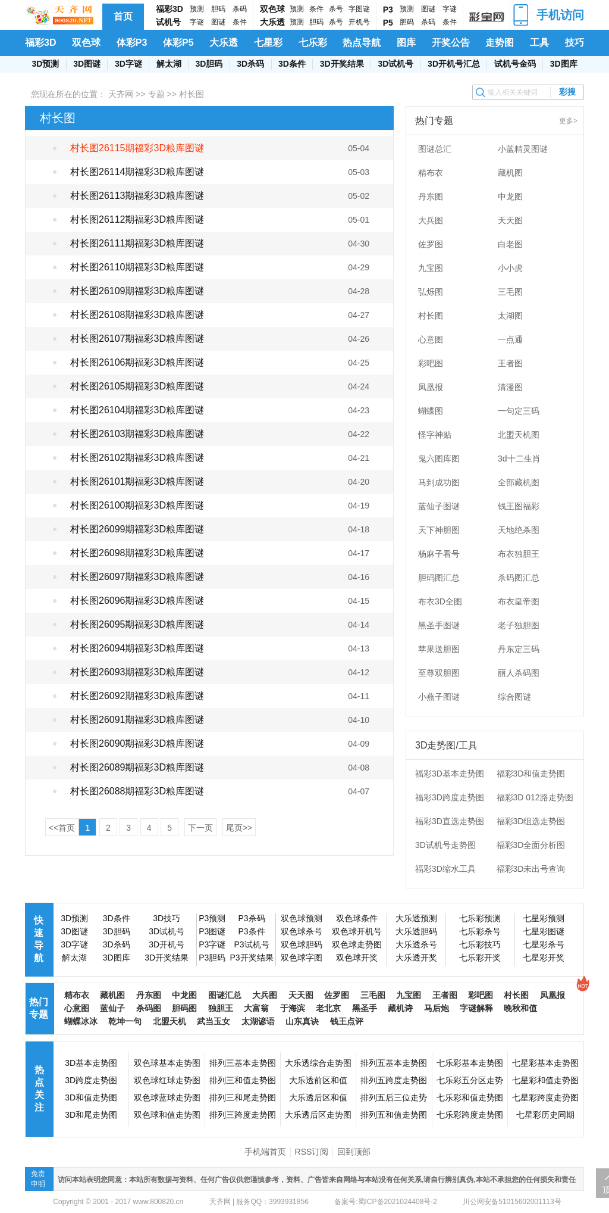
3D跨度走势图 (91, 1080)
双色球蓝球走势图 (167, 1097)
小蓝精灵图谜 (523, 149)
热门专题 (38, 1008)
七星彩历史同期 (545, 1115)
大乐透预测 (416, 918)
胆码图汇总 (439, 577)
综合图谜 (514, 696)
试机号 (168, 22)
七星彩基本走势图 (545, 1063)
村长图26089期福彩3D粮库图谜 (137, 767)
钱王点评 (346, 1021)
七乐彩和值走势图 (470, 1097)
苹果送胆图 (439, 649)
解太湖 (168, 63)
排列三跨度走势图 (242, 1115)
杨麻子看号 (439, 554)
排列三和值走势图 (242, 1080)
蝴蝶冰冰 (81, 1021)
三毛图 (510, 292)
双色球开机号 (357, 931)
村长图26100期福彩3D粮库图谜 (137, 505)
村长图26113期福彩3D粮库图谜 (137, 196)
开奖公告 (451, 43)
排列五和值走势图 (393, 1115)
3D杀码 (250, 63)
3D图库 (563, 63)
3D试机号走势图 (445, 845)
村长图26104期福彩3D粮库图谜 (137, 410)
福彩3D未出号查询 (531, 869)
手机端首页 (265, 1151)
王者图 (510, 363)
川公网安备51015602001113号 (511, 1202)
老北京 (328, 1008)
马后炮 (436, 1008)
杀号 (336, 9)
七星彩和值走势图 (545, 1080)
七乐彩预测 (480, 918)
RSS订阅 (312, 1151)
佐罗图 (430, 244)
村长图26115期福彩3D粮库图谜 (137, 148)
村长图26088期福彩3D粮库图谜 (137, 791)
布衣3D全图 (440, 601)
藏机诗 (400, 1008)
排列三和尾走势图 (242, 1097)
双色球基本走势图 (167, 1063)
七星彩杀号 (543, 944)
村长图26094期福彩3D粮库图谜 (137, 648)
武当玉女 (213, 1021)
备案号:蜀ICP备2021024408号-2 (385, 1202)
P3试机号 (251, 944)
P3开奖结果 (251, 957)
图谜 (218, 22)
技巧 (574, 43)
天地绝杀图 (518, 530)
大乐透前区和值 (318, 1080)
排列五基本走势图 (393, 1063)
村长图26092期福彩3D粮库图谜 (137, 696)
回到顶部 (354, 1151)
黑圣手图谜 (439, 625)
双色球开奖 (357, 957)
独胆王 (220, 1008)
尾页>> (239, 827)
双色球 (272, 9)
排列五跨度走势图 (393, 1080)
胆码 (218, 9)
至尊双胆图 (439, 673)
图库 (406, 43)
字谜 (197, 22)
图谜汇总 (224, 995)
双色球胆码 (301, 944)
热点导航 (362, 43)
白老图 (510, 244)
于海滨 (292, 1008)
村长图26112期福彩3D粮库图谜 (137, 219)
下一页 (200, 827)
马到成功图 (439, 482)
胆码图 (184, 1008)
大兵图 (430, 220)
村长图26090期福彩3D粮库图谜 (137, 743)
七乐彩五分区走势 (470, 1080)
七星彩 (268, 43)
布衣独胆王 (518, 554)
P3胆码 (212, 957)
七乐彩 (313, 43)
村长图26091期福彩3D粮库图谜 (137, 720)
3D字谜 (128, 63)
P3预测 (212, 918)
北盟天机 (169, 1021)
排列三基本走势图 (242, 1063)
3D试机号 (395, 63)
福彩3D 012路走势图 (535, 797)
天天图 (510, 220)
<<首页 (62, 827)
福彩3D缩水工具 (445, 869)
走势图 (499, 43)
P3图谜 (212, 931)
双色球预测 (301, 918)
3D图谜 (87, 63)
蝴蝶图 (430, 411)
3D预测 (45, 63)
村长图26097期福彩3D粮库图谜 (137, 577)
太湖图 (510, 315)
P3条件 (251, 931)
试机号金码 (515, 63)
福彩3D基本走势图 (449, 773)
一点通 (510, 339)
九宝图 (430, 268)
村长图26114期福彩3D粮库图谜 (137, 172)
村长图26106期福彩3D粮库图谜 (137, 362)
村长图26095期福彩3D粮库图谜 (137, 624)
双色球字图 (301, 957)
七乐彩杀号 (480, 931)
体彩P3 (132, 43)
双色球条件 (357, 918)
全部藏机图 (518, 482)
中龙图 (510, 196)
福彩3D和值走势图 (531, 773)
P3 (388, 9)
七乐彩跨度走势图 (470, 1115)
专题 (156, 94)
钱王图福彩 (518, 506)
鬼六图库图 (439, 458)
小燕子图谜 (439, 696)
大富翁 (256, 1008)
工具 (539, 43)
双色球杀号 (301, 931)
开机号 (359, 22)
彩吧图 (430, 363)
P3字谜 (212, 944)
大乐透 (272, 22)
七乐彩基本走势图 (470, 1063)
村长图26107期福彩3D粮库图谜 (137, 338)
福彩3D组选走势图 (531, 821)
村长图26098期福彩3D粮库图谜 (137, 553)
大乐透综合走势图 (318, 1063)
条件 (240, 22)
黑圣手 (364, 1008)
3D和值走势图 (91, 1097)
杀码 (240, 9)
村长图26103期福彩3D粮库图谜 (137, 434)
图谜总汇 (434, 149)
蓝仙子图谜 (439, 506)
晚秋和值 (520, 1008)
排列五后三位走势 (393, 1097)
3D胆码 (208, 63)
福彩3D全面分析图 (531, 845)
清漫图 (510, 387)
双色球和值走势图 (167, 1115)
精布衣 (430, 172)
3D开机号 (166, 944)
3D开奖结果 (342, 63)
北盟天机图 (518, 434)
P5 (388, 22)
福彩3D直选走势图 (449, 821)
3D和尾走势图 (91, 1115)
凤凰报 (430, 387)
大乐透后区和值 (318, 1097)
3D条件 (292, 63)
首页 (123, 16)
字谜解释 (476, 1008)
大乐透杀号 (416, 944)
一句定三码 (518, 411)
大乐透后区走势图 (318, 1115)
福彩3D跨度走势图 (449, 797)
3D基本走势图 (91, 1063)
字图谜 (359, 9)
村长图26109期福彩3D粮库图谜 (137, 291)
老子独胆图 (518, 625)
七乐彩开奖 (480, 957)
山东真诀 (302, 1021)
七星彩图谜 (543, 931)
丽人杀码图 (518, 673)
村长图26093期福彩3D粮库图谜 (137, 672)
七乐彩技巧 (480, 944)
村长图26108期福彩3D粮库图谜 (137, 315)
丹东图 (430, 196)
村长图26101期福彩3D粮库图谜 (137, 481)
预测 (197, 9)
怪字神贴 (434, 434)
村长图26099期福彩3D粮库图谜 (137, 529)
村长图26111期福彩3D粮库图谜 (137, 243)
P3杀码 (251, 918)
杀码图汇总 (518, 577)
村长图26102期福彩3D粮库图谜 (137, 458)
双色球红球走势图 (167, 1080)
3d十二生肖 (519, 458)
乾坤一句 (125, 1021)
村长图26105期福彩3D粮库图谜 (137, 386)
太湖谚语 (258, 1021)
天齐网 (120, 94)
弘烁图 (430, 292)
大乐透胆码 (416, 931)
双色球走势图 (357, 944)
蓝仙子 (112, 1008)
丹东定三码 (518, 649)
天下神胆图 (439, 530)
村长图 (430, 315)
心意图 (430, 339)
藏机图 (510, 172)
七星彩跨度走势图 (545, 1097)
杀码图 (148, 1008)
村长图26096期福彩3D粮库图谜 (137, 600)
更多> (568, 121)
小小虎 (510, 268)
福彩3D (169, 9)
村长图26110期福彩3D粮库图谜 (137, 267)
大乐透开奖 (416, 957)
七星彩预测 (543, 918)
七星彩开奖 (543, 957)
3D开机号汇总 (454, 63)
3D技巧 (166, 918)
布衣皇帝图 (518, 601)
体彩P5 (178, 43)
